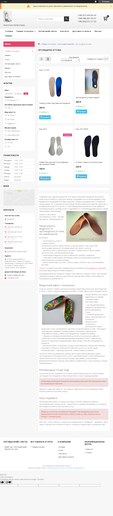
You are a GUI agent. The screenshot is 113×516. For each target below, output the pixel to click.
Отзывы (62, 447)
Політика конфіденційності (75, 468)
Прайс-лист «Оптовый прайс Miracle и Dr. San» (16, 448)
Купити (46, 117)
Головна (9, 31)
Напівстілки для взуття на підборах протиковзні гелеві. (53, 163)
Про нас (97, 31)
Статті (7, 59)
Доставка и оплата (66, 457)
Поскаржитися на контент (56, 468)
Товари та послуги (24, 31)
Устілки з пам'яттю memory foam (89, 162)
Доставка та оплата (81, 31)
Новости (89, 449)
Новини (8, 36)
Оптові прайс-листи (47, 31)
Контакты (63, 453)
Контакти (64, 31)
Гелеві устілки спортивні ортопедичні (54, 103)
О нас (61, 450)
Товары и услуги (38, 447)
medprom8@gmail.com (15, 275)
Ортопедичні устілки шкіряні (87, 97)
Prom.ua (68, 466)
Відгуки (7, 68)
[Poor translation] (8, 482)
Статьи (88, 452)
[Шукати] (66, 18)
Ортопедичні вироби (66, 44)
